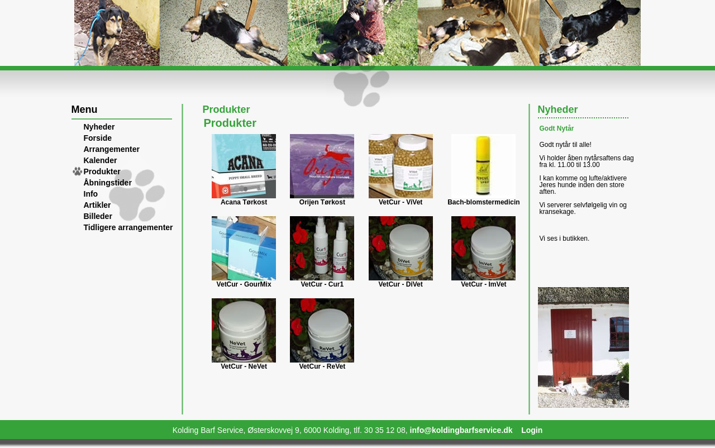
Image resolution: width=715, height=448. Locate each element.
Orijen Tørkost (322, 202)
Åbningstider (108, 182)
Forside (98, 138)
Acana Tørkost (244, 202)
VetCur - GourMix (244, 284)
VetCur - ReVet (322, 366)
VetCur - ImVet (483, 284)
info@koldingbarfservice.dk (461, 430)
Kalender (100, 160)
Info (91, 193)
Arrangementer (112, 149)
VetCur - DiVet (400, 284)
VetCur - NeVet (244, 366)
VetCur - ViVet (400, 202)
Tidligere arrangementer (128, 227)
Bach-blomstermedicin (483, 202)
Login (531, 430)
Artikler (97, 205)
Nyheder (99, 126)
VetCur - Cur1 (322, 284)
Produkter (102, 171)
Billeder (98, 216)
